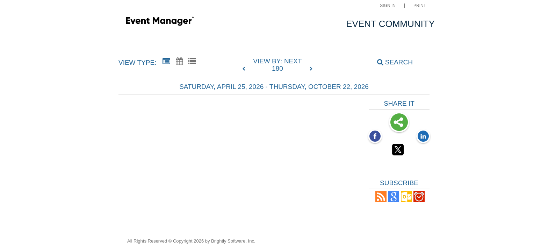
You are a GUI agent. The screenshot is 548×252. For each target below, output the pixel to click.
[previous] (246, 68)
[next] (311, 68)
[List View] (192, 61)
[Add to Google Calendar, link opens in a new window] (393, 200)
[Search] (391, 62)
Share (399, 123)
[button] (381, 200)
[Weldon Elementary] (159, 22)
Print (419, 6)
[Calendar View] (179, 61)
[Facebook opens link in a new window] (375, 137)
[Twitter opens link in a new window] (399, 151)
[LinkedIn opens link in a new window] (423, 137)
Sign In (388, 6)
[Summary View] (166, 61)
